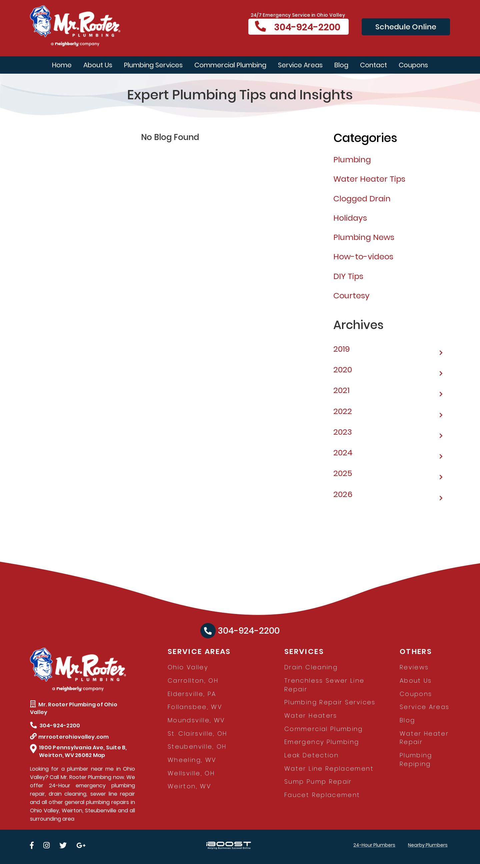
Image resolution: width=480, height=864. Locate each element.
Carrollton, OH (193, 680)
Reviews (414, 667)
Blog (341, 65)
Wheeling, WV (192, 760)
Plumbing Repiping (416, 759)
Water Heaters (310, 715)
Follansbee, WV (195, 707)
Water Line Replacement (329, 768)
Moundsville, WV (196, 720)
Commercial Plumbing (230, 65)
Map (99, 755)
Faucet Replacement (322, 795)
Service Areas (300, 65)
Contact (373, 65)
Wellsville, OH (191, 773)
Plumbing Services (153, 65)
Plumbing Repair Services (330, 702)
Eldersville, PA (192, 694)
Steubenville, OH (197, 746)
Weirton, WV (189, 786)
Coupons (413, 65)
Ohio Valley (188, 667)
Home (62, 65)
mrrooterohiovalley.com (69, 737)
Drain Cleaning (311, 667)
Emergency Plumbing (321, 742)
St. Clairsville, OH (197, 733)
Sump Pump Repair (318, 781)
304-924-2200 (297, 27)
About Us (97, 65)
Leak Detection (311, 755)
